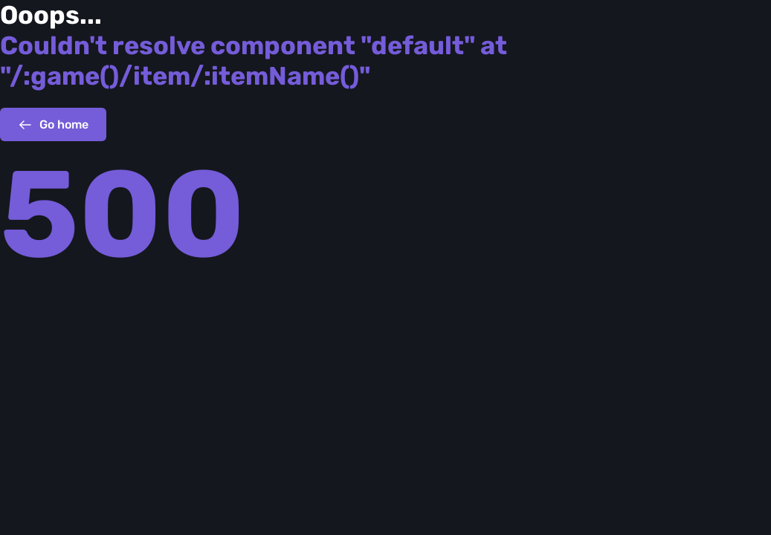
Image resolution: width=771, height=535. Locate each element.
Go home (53, 124)
